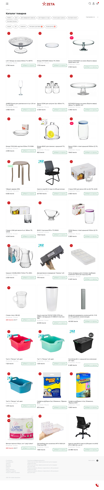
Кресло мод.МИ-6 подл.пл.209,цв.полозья (46, 191)
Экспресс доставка (36, 27)
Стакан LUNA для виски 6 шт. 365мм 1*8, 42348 (20, 235)
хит (16, 27)
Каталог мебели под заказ (13, 482)
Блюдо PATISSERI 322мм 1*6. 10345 (49, 61)
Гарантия (8, 476)
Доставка (8, 474)
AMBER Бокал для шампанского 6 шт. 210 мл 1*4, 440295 (20, 105)
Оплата (8, 477)
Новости (8, 473)
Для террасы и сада (47, 17)
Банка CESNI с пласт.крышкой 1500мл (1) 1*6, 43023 (82, 148)
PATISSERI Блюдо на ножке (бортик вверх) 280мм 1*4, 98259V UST (81, 105)
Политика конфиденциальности (36, 470)
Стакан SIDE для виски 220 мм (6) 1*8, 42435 (82, 191)
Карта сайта (91, 470)
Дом (17, 17)
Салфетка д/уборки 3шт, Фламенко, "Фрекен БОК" (50, 409)
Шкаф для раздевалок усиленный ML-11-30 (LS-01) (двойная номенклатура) (82, 322)
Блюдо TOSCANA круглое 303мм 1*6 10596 (19, 148)
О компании (9, 470)
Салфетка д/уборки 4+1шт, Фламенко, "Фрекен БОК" (82, 409)
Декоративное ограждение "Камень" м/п (51, 278)
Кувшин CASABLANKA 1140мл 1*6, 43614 (20, 277)
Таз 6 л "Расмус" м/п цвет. (15, 366)
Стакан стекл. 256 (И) (13, 321)
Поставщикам (9, 471)
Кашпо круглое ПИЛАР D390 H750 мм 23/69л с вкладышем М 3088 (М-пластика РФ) (51, 323)
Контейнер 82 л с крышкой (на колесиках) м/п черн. (80, 367)
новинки (23, 27)
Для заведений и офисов (29, 17)
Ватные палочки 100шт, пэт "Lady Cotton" (18, 452)
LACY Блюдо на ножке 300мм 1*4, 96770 (21, 61)
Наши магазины (10, 479)
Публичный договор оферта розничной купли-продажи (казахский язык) (42, 472)
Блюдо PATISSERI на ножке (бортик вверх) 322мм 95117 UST (81, 62)
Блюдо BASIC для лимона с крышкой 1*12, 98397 (51, 148)
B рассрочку (50, 27)
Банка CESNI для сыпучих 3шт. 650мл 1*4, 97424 (51, 105)
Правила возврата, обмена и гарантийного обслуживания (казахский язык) (42, 478)
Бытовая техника (12, 21)
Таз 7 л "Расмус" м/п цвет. (46, 366)
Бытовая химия (76, 17)
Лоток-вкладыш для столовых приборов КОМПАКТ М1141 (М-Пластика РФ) (83, 278)
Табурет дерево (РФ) (14, 191)
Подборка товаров (11, 480)
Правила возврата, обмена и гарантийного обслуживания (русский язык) (42, 481)
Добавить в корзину (29, 66)
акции (9, 27)
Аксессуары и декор (62, 17)
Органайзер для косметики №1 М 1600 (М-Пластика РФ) (51, 452)
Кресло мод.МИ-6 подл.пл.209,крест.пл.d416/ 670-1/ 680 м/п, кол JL (83, 453)
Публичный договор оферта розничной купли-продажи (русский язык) (42, 475)
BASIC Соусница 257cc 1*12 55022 (49, 234)
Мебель (9, 17)
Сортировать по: (92, 17)
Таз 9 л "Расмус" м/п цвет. (15, 408)
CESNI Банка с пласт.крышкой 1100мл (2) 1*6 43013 (82, 235)
